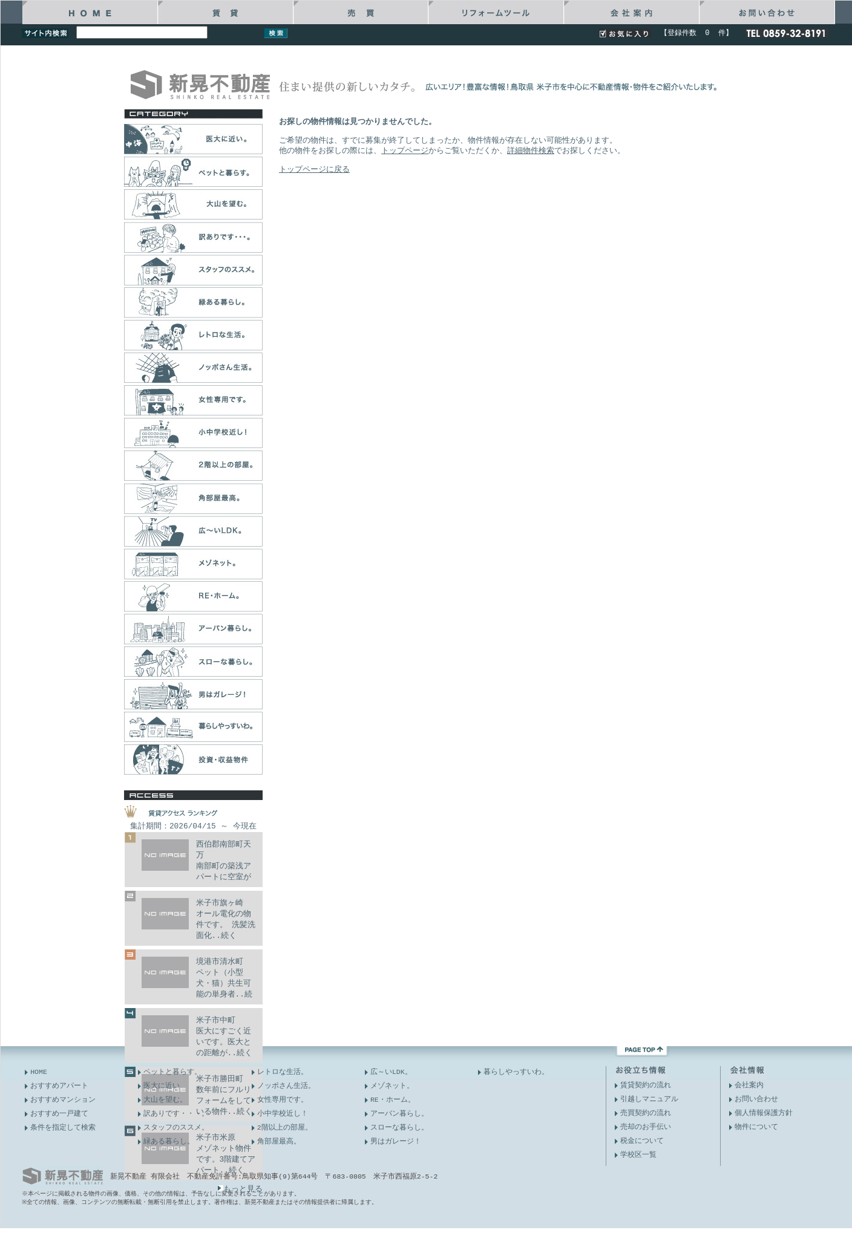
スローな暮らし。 (399, 1127)
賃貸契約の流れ (645, 1085)
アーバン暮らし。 (399, 1113)
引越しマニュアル (649, 1099)
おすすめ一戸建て (59, 1113)
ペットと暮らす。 (172, 1071)
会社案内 (749, 1085)
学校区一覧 (638, 1154)
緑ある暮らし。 (168, 1141)
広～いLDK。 (391, 1071)
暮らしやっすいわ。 (516, 1071)
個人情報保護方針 (764, 1113)
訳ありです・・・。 (176, 1113)
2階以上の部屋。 (284, 1127)
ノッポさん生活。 (286, 1085)
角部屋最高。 (279, 1141)
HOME (38, 1071)
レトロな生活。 (282, 1071)
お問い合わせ (756, 1099)
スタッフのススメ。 (176, 1127)
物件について (756, 1126)
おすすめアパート (59, 1085)
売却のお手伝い (645, 1126)
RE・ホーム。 (392, 1099)
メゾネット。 (392, 1085)
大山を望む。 (165, 1099)
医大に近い (161, 1085)
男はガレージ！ (395, 1141)
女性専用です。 (282, 1099)
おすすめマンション (63, 1099)
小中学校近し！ (282, 1113)
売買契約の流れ (645, 1113)
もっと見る (240, 1188)
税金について (642, 1140)
